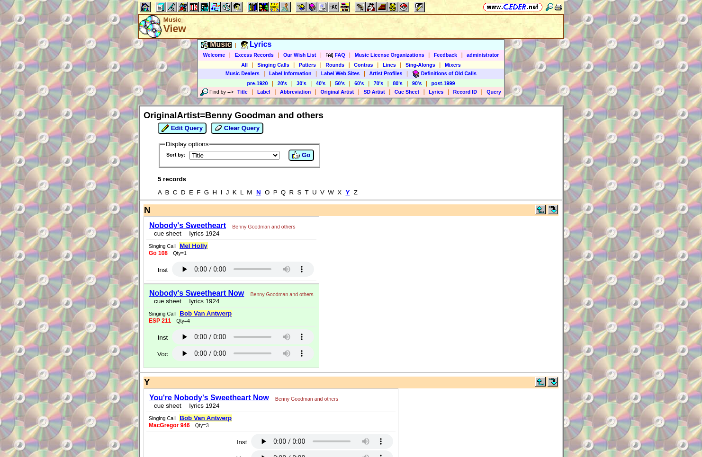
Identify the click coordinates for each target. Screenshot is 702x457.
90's (417, 83)
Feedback (445, 55)
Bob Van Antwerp (206, 313)
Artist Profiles (386, 73)
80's (397, 83)
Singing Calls (273, 65)
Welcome (214, 55)
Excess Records (253, 55)
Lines (389, 65)
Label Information (290, 73)
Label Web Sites (340, 73)
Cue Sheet (407, 92)
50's (340, 83)
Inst (163, 269)
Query (493, 92)
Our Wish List (299, 55)
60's (359, 83)
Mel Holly (193, 245)
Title (242, 92)
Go (301, 155)
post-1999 (443, 83)
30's (301, 83)
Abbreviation (295, 92)
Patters (307, 65)
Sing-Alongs (420, 65)
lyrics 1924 (202, 233)
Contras (363, 65)
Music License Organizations (389, 55)
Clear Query (237, 128)
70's (378, 83)
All (244, 65)
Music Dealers (242, 73)
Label (263, 92)
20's (282, 83)
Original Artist (337, 92)
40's (320, 83)
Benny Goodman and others (263, 226)
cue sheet (167, 233)
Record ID (465, 92)
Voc (162, 354)
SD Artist (374, 92)
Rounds (334, 65)
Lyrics (436, 92)
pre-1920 (257, 83)
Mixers (453, 65)
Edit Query (182, 128)
